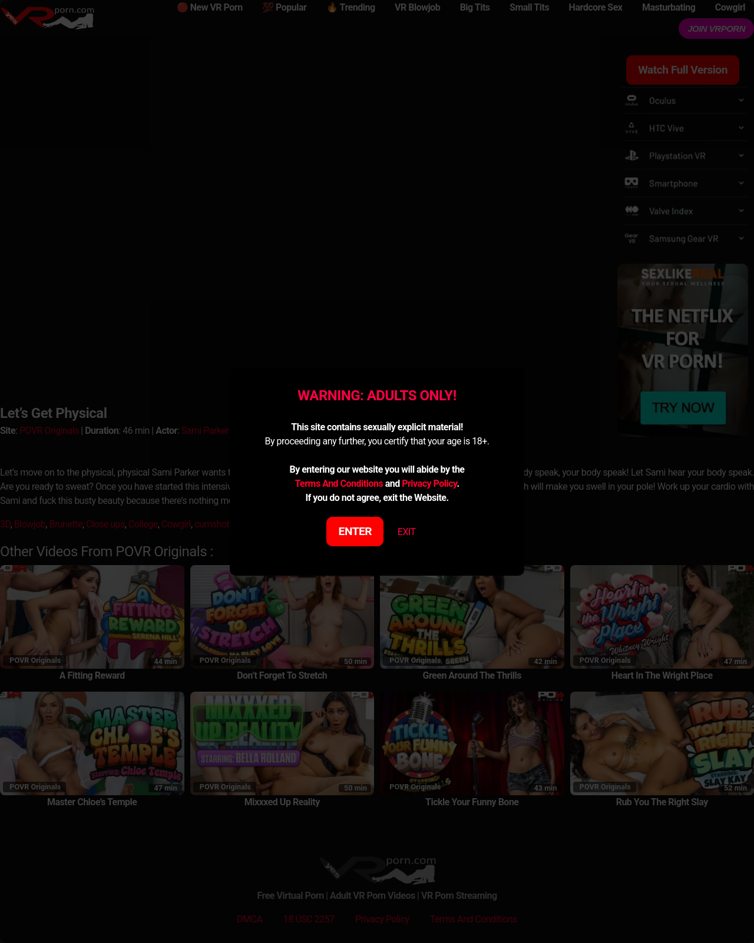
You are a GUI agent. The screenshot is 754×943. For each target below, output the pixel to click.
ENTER (355, 531)
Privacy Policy (429, 483)
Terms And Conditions (339, 483)
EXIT (407, 531)
